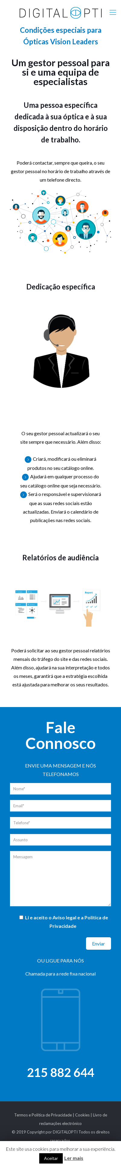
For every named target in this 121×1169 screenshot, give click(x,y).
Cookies (82, 1115)
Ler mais (73, 1158)
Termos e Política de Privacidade (43, 1115)
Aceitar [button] (51, 1158)
